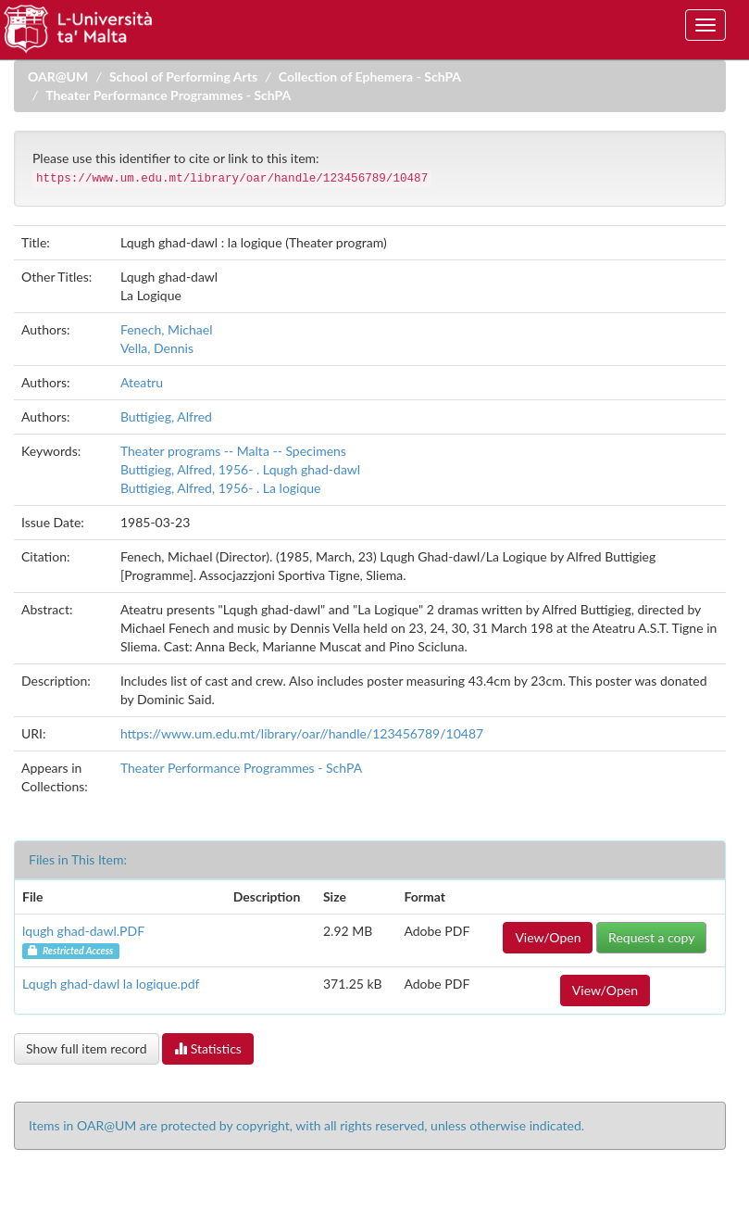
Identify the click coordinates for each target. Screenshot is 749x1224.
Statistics (208, 1048)
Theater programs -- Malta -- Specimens (233, 451)
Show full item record (86, 1048)
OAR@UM (58, 76)
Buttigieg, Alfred (166, 416)
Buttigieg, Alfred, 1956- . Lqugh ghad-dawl (240, 469)
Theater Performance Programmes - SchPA (168, 95)
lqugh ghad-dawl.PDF (83, 931)
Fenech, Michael (166, 329)
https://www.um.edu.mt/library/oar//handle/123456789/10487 (301, 733)
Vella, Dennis (156, 348)
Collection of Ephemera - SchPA (370, 76)
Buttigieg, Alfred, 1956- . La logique (220, 488)
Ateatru (141, 382)
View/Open (547, 937)
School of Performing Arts (183, 76)
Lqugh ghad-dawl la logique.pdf (110, 983)
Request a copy (651, 937)
